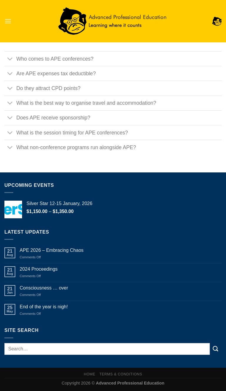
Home (89, 374)
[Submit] (216, 349)
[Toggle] (10, 59)
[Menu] (7, 21)
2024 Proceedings (39, 269)
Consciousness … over (44, 287)
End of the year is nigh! (44, 306)
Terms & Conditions (120, 374)
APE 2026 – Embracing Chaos (52, 250)
